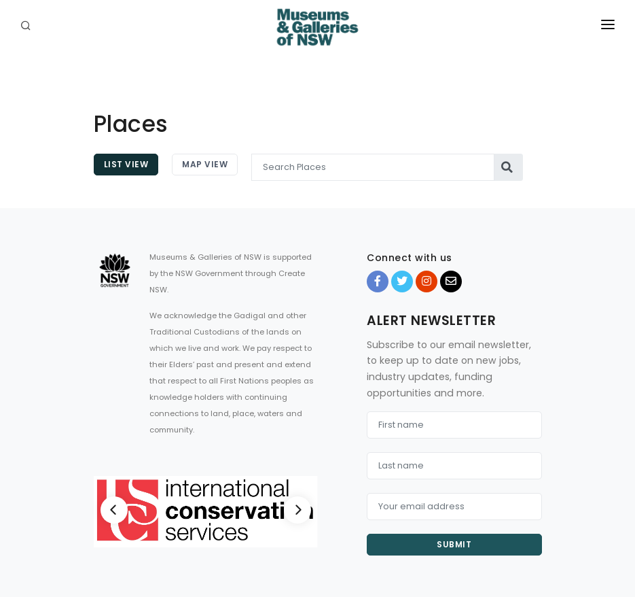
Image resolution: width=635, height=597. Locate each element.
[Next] (297, 510)
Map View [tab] (205, 164)
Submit (454, 544)
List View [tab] (126, 164)
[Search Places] (372, 167)
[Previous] (114, 510)
